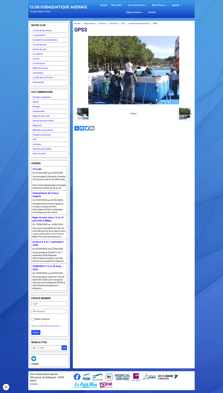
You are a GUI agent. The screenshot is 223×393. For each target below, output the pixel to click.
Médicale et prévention (43, 130)
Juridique (37, 144)
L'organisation (39, 35)
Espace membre (134, 12)
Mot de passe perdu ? (52, 326)
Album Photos (159, 5)
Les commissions (136, 5)
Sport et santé (39, 153)
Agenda (176, 5)
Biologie (36, 106)
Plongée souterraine (42, 135)
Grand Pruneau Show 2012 (139, 23)
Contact (152, 12)
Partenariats (38, 82)
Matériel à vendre (40, 68)
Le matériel (38, 54)
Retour (133, 114)
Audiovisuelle (39, 111)
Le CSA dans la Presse (43, 77)
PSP (35, 139)
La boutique (38, 73)
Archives (102, 23)
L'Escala (36, 169)
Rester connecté (40, 319)
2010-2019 (113, 23)
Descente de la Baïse (42, 149)
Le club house (39, 63)
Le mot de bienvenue (42, 30)
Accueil (103, 5)
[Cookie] (6, 387)
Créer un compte (37, 326)
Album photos (89, 23)
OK (64, 348)
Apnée (36, 102)
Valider (36, 332)
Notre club (116, 5)
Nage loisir (37, 125)
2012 (123, 23)
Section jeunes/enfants (43, 121)
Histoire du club (39, 49)
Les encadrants (40, 44)
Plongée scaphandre (42, 97)
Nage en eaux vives (41, 116)
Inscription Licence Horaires (45, 40)
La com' (36, 59)
